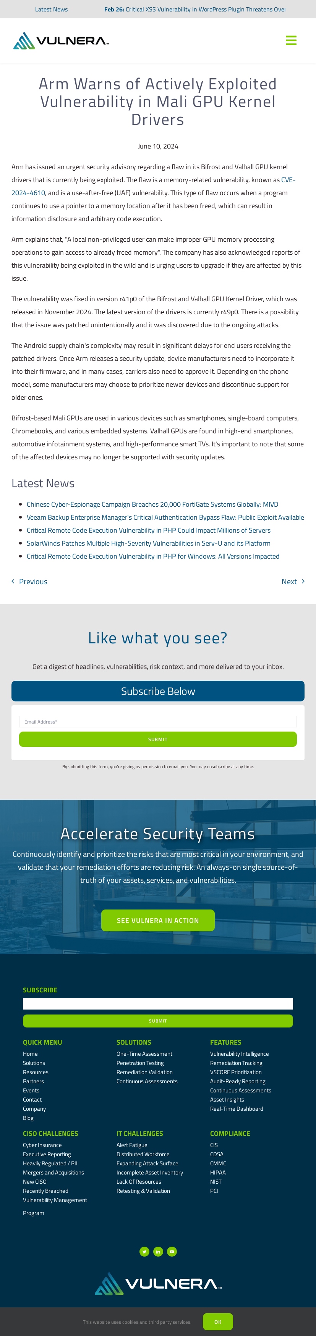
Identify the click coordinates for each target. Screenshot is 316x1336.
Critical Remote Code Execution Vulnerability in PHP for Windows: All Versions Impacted (153, 556)
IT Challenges (140, 1133)
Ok (218, 1322)
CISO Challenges (50, 1133)
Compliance (230, 1133)
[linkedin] (158, 1252)
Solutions (134, 1042)
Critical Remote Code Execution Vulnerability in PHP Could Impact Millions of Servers (149, 530)
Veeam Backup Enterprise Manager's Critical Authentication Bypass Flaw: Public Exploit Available (165, 517)
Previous (33, 581)
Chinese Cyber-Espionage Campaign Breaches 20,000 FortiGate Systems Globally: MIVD (153, 504)
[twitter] (144, 1252)
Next (289, 581)
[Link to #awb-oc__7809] (291, 40)
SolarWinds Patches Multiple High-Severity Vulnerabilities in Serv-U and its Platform (149, 543)
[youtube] (172, 1252)
